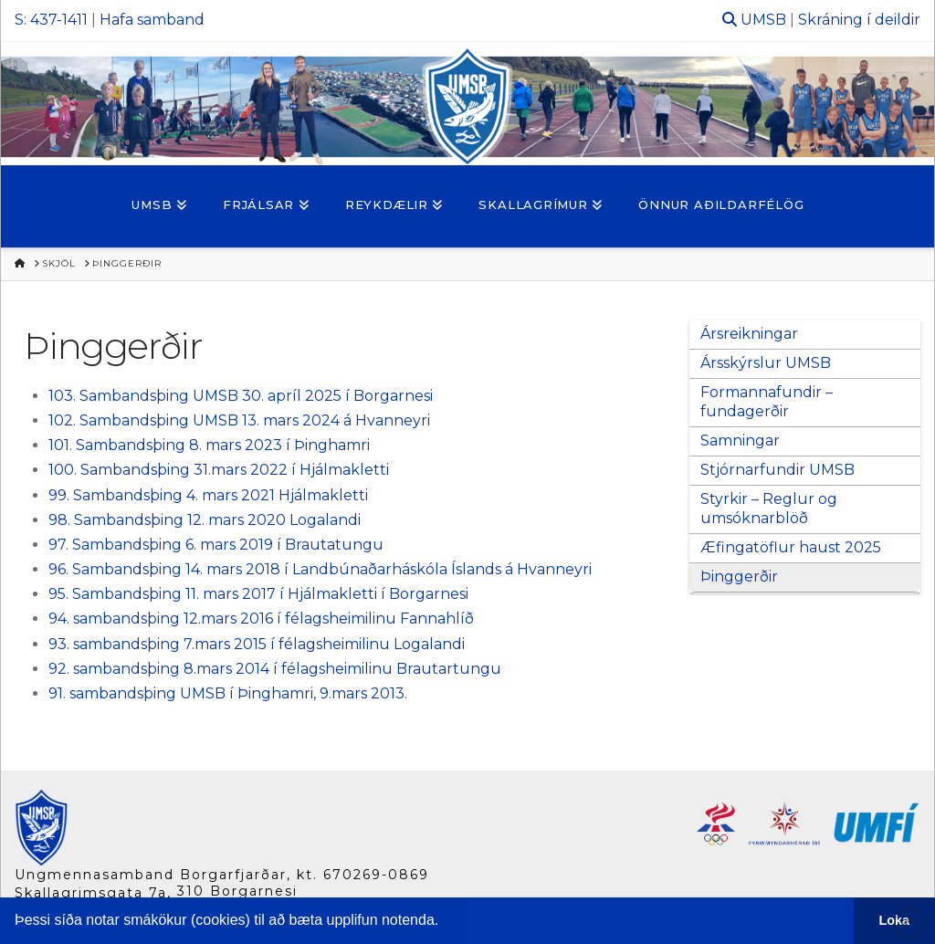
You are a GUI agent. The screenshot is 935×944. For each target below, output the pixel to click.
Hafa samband (152, 19)
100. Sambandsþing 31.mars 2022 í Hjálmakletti (218, 469)
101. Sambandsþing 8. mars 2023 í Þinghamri (209, 445)
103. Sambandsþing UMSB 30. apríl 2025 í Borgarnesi (240, 395)
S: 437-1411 (51, 19)
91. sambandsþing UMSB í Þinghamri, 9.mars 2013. (227, 693)
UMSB (763, 19)
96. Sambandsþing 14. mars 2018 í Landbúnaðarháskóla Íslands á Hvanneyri (320, 569)
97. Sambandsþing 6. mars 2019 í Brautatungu (215, 544)
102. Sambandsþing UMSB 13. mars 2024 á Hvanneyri (239, 420)
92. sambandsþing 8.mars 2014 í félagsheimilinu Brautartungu (274, 668)
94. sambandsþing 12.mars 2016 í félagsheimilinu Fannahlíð (261, 618)
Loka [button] (894, 920)
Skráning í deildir (859, 19)
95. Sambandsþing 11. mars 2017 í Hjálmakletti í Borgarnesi (258, 594)
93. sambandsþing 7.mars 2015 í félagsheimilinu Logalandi (256, 644)
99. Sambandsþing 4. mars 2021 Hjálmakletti (210, 495)
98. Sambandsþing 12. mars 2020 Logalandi (204, 520)
